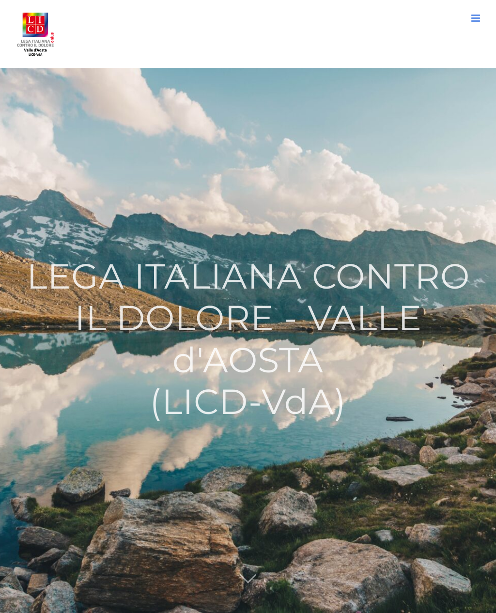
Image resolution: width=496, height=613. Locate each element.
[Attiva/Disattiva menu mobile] (476, 18)
